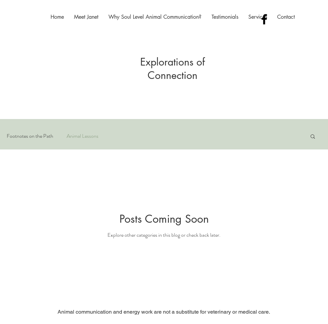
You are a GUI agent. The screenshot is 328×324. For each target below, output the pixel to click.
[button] (313, 136)
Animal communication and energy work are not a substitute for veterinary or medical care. (164, 312)
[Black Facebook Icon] (264, 19)
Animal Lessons (82, 136)
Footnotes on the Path (30, 136)
